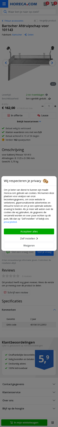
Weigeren (29, 245)
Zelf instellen (29, 238)
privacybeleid (10, 221)
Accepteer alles (29, 231)
